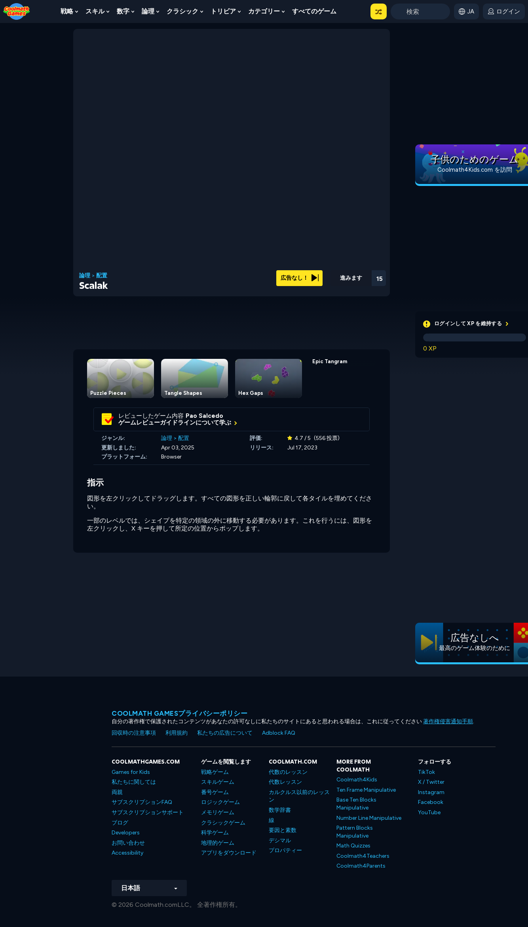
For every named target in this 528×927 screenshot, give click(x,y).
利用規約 (176, 733)
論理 (148, 11)
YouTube (429, 812)
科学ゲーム (215, 832)
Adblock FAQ (278, 733)
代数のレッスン (288, 772)
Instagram (431, 792)
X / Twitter (431, 782)
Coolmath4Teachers (362, 856)
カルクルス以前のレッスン (299, 796)
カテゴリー (264, 11)
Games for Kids (131, 772)
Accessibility (127, 852)
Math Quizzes (353, 845)
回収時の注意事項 (134, 733)
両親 (117, 792)
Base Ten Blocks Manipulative (356, 803)
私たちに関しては (134, 782)
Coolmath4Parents (361, 866)
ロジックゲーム (220, 802)
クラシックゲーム (223, 822)
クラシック (182, 11)
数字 (123, 11)
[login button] (504, 11)
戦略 (67, 11)
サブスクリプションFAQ (142, 802)
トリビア (223, 11)
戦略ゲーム (215, 772)
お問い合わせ (128, 843)
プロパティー (285, 850)
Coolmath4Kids (356, 779)
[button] (378, 11)
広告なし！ (300, 278)
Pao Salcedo (204, 415)
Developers (126, 832)
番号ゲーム (215, 792)
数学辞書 (280, 810)
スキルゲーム (217, 782)
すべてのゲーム (314, 11)
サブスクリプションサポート (148, 812)
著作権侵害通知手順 (448, 721)
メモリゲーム (217, 812)
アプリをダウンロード (228, 852)
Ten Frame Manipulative (366, 790)
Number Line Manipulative (368, 818)
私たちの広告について (225, 733)
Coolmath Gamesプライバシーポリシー (179, 713)
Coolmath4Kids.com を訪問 (474, 169)
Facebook (430, 802)
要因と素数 (282, 830)
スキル (94, 11)
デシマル (280, 840)
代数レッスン (285, 782)
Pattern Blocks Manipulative (354, 832)
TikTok (426, 772)
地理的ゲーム (217, 843)
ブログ (120, 822)
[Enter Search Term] (420, 11)
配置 (101, 276)
